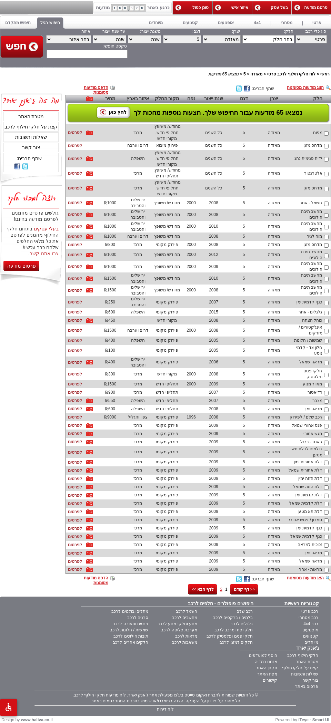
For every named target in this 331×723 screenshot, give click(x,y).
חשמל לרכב (186, 611)
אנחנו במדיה (266, 661)
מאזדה (256, 74)
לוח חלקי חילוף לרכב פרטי (291, 74)
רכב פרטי (309, 611)
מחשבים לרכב (184, 617)
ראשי (325, 74)
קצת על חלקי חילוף (300, 667)
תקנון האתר (266, 667)
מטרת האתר (31, 116)
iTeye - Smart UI (313, 719)
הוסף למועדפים (263, 655)
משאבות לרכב (184, 642)
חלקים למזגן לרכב (236, 642)
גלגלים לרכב (241, 623)
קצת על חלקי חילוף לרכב (31, 127)
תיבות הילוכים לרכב (130, 636)
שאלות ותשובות (31, 137)
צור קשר (31, 147)
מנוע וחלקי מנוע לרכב (177, 623)
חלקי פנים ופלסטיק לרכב (230, 636)
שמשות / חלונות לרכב (129, 630)
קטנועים (310, 636)
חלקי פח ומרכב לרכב (233, 630)
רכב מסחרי (308, 617)
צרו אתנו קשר (44, 253)
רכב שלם (245, 611)
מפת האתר (267, 674)
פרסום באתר (306, 686)
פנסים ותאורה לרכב (130, 623)
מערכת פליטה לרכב (179, 630)
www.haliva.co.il (37, 719)
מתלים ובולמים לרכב (129, 611)
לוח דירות (165, 709)
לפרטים (75, 132)
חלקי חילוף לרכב (302, 655)
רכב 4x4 (310, 623)
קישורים (270, 680)
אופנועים (310, 630)
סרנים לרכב (137, 617)
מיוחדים (311, 642)
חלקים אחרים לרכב (130, 642)
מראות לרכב (186, 636)
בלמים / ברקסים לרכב (233, 617)
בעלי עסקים (46, 228)
